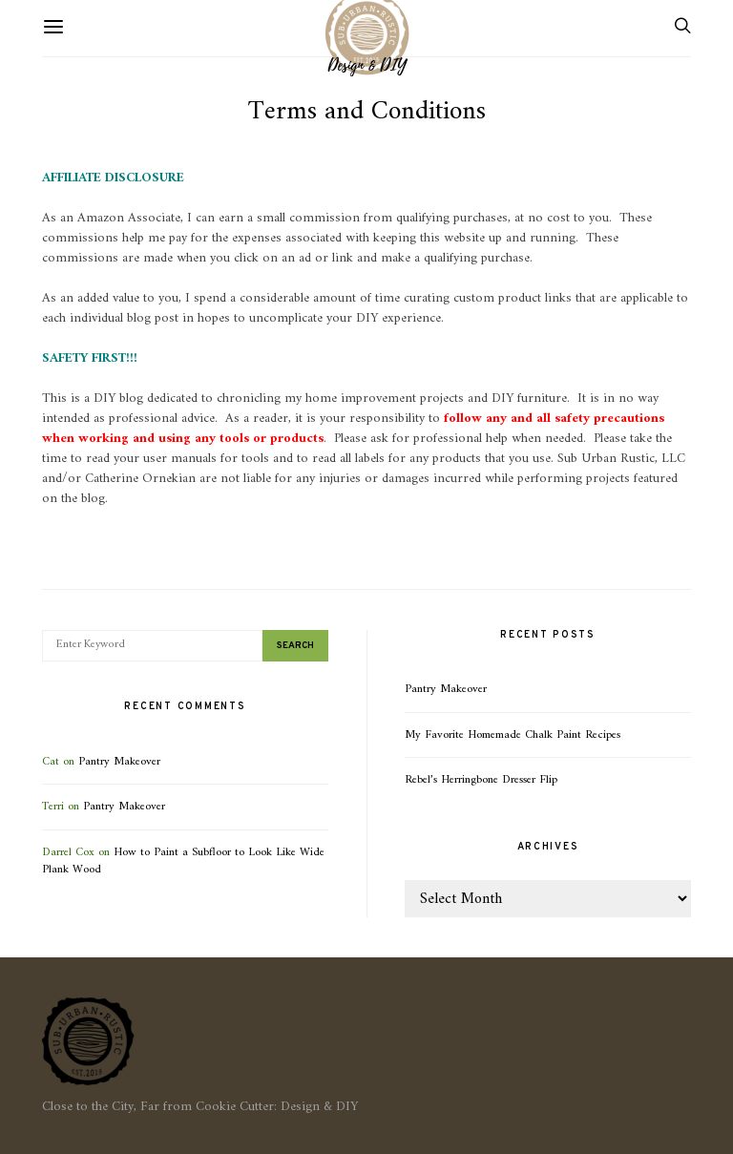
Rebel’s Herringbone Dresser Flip (481, 779)
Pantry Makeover (119, 761)
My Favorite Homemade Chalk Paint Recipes (512, 734)
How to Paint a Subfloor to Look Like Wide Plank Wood (183, 861)
